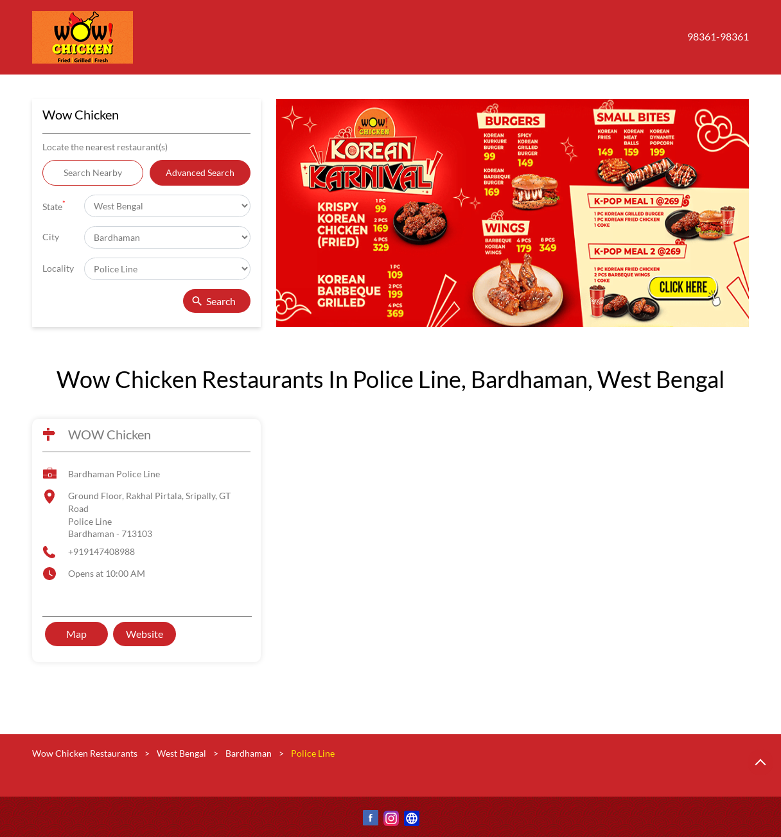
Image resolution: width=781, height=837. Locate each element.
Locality (58, 268)
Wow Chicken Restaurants (85, 753)
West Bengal (181, 753)
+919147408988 (101, 551)
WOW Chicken (109, 434)
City (50, 236)
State (54, 205)
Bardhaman (248, 753)
